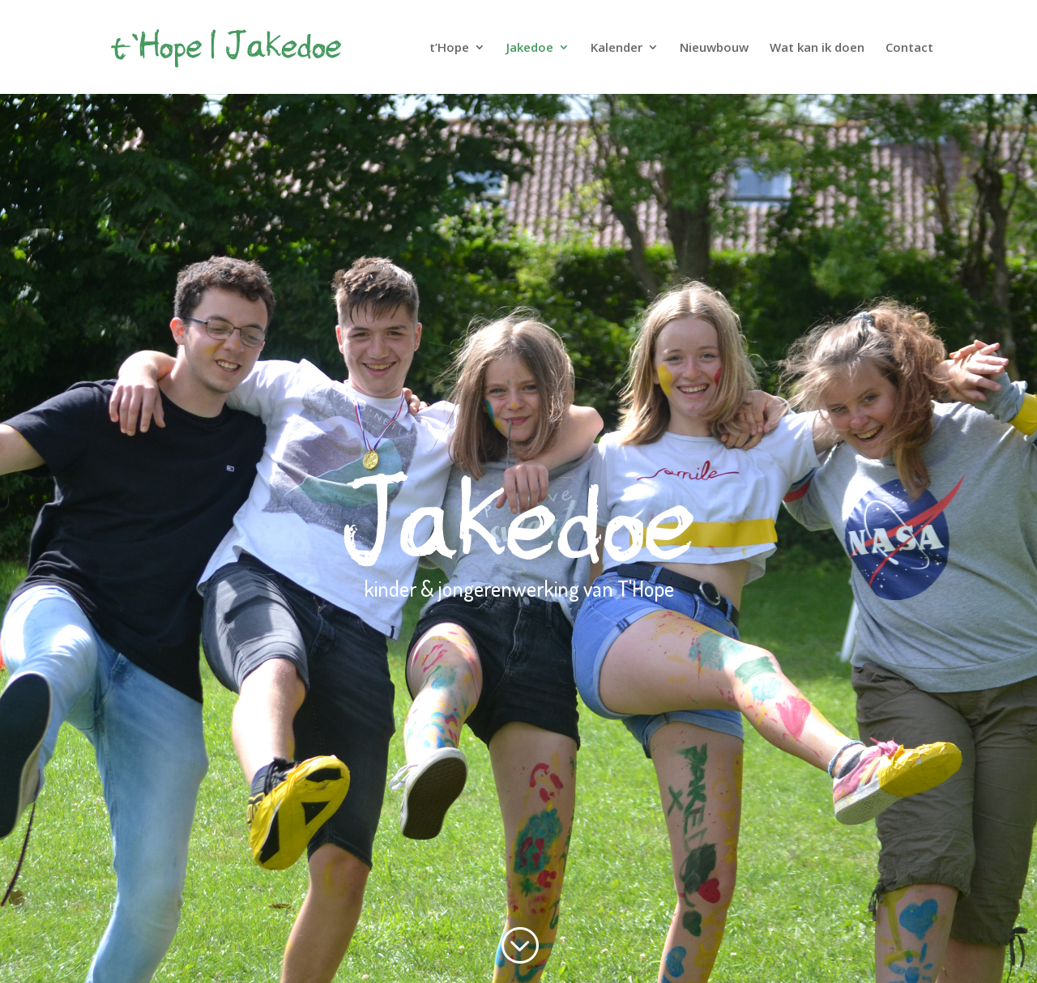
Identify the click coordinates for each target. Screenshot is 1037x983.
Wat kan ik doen (817, 48)
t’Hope (449, 48)
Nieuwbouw (714, 48)
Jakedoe (529, 48)
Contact (909, 48)
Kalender (616, 48)
